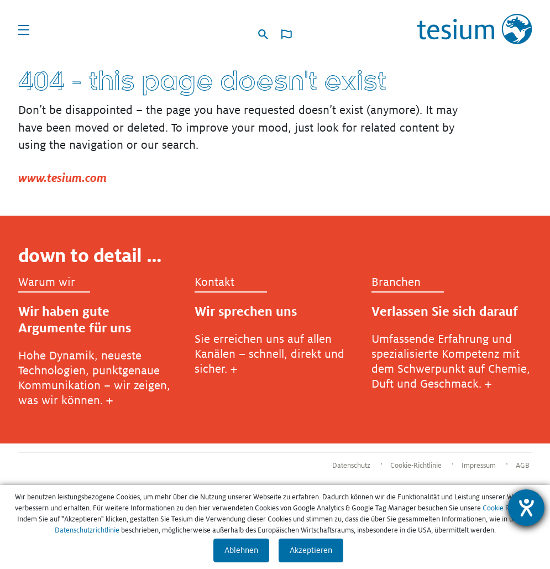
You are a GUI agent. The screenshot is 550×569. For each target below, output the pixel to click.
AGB (523, 465)
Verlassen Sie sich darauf (444, 311)
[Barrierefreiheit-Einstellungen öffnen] (526, 507)
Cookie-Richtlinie (416, 465)
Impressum (479, 465)
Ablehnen (241, 550)
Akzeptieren (311, 550)
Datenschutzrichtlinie (87, 530)
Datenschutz (351, 465)
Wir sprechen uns (246, 311)
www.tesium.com (62, 177)
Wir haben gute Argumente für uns (74, 320)
